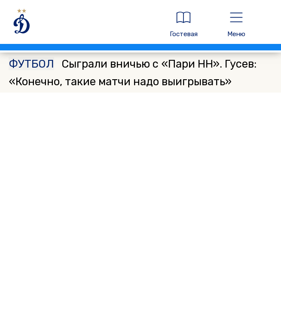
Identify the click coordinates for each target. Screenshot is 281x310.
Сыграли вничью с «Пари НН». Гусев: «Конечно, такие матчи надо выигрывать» (132, 72)
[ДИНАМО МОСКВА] (80, 24)
